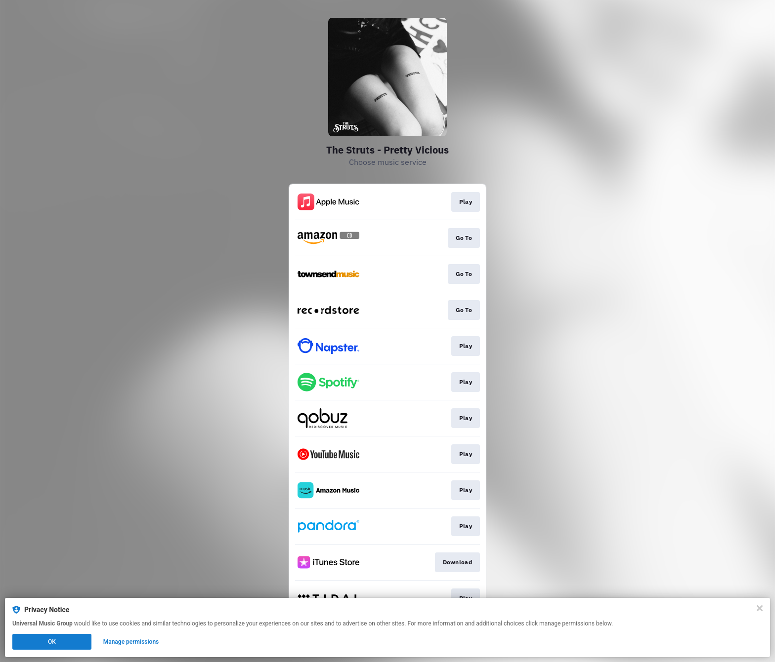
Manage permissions (131, 641)
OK (52, 641)
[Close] (760, 608)
